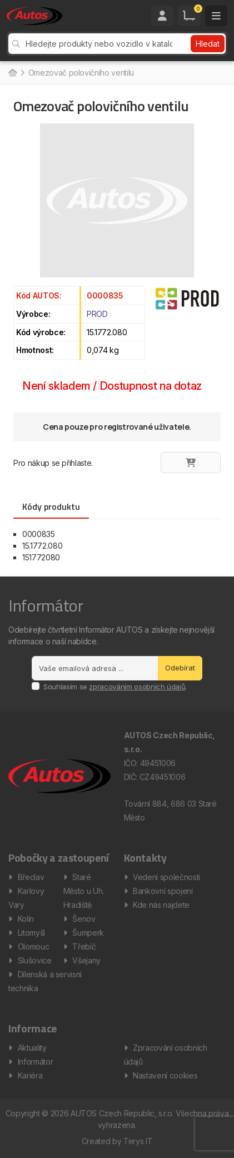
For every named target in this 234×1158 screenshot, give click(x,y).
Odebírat (180, 667)
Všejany (86, 960)
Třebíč (84, 946)
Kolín (26, 918)
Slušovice (35, 960)
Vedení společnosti (166, 877)
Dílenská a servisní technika (45, 981)
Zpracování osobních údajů (165, 1054)
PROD (97, 314)
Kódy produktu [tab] (51, 506)
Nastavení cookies (165, 1075)
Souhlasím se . (115, 686)
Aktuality (32, 1047)
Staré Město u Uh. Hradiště (83, 890)
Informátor (35, 1061)
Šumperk (88, 932)
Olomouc (33, 946)
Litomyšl (31, 932)
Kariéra (30, 1075)
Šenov (83, 918)
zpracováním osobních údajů (137, 686)
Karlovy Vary (26, 897)
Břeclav (31, 877)
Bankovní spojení (162, 891)
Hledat (208, 43)
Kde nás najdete (161, 904)
